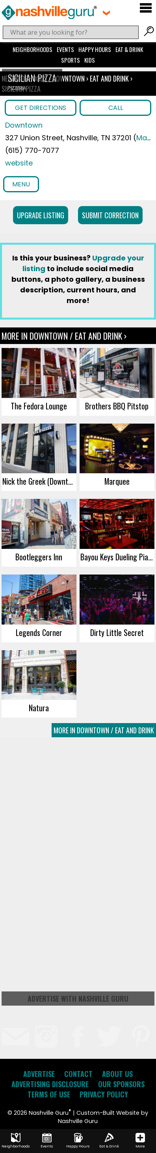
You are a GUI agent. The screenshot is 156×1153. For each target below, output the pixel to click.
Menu (21, 184)
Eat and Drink (109, 78)
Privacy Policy (104, 1094)
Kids (89, 60)
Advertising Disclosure (50, 1084)
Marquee (117, 481)
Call (115, 107)
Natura (39, 708)
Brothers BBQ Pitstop (117, 406)
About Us (117, 1074)
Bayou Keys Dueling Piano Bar (117, 557)
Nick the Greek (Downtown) (39, 481)
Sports (70, 60)
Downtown (69, 78)
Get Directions (40, 107)
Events (65, 49)
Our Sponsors (121, 1084)
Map (144, 138)
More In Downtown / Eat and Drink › (64, 335)
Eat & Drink (129, 49)
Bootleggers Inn (38, 557)
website (19, 163)
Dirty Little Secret (117, 632)
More (140, 1141)
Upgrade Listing (40, 215)
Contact (78, 1074)
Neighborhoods (32, 49)
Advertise (39, 1074)
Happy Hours (94, 49)
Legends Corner (39, 632)
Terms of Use (49, 1094)
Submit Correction (110, 215)
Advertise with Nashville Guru (78, 998)
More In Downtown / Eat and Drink (104, 730)
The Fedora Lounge (39, 406)
